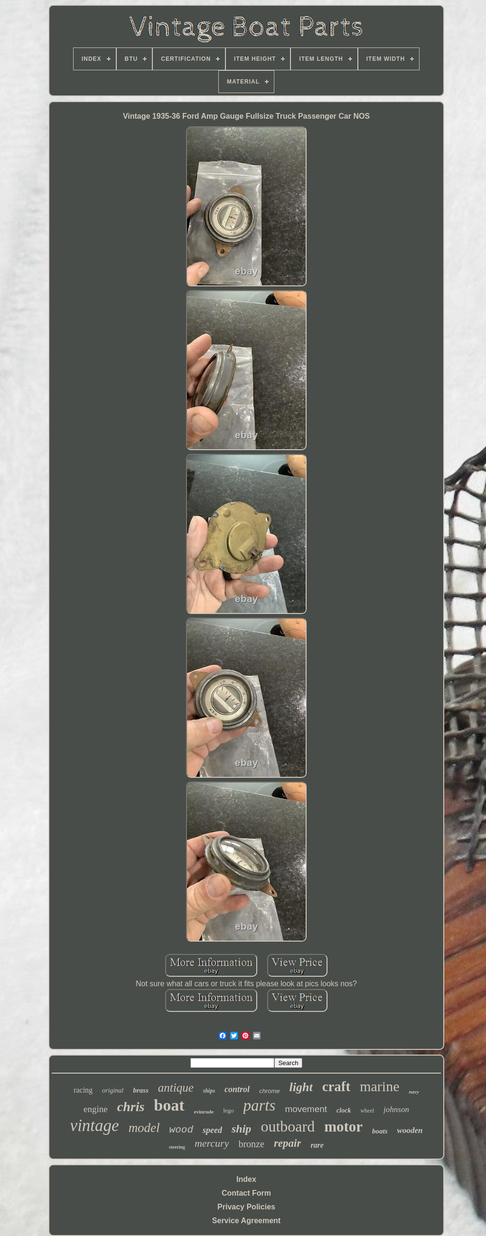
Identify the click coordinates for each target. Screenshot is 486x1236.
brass (141, 1090)
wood (181, 1129)
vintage (94, 1125)
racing (83, 1090)
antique (176, 1087)
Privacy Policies (246, 1207)
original (112, 1090)
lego (228, 1110)
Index (246, 1179)
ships (209, 1090)
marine (379, 1086)
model (144, 1128)
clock (343, 1110)
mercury (212, 1143)
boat (169, 1105)
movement (306, 1109)
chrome (269, 1090)
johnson (396, 1109)
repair (287, 1143)
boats (380, 1131)
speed (212, 1130)
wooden (410, 1130)
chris (131, 1106)
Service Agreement (246, 1221)
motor (343, 1126)
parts (259, 1105)
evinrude (204, 1111)
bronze (251, 1144)
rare (317, 1145)
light (300, 1087)
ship (241, 1129)
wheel (367, 1110)
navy (414, 1091)
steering (177, 1147)
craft (336, 1086)
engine (96, 1109)
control (237, 1089)
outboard (288, 1126)
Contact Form (246, 1193)
